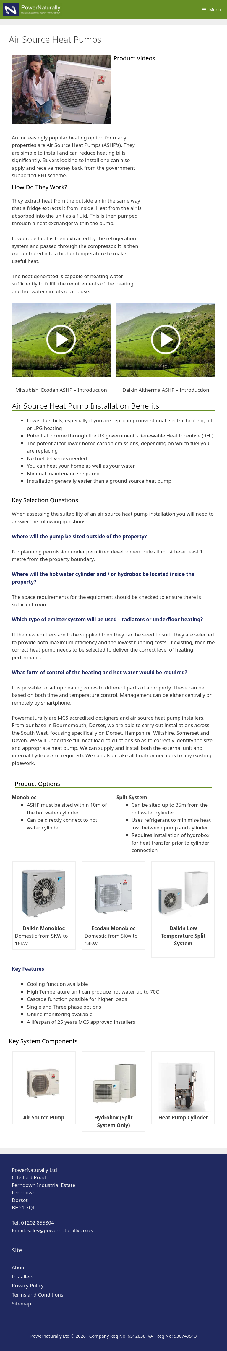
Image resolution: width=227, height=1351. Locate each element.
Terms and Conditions (37, 1294)
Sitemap (21, 1303)
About (19, 1267)
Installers (23, 1276)
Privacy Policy (27, 1285)
